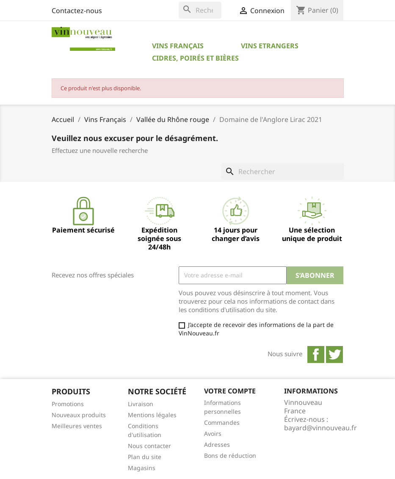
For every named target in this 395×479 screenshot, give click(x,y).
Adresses (217, 444)
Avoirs (212, 433)
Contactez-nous (77, 10)
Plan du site (144, 457)
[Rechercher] (200, 10)
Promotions (68, 404)
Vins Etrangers (269, 45)
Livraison (140, 404)
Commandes (222, 422)
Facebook (315, 354)
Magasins (141, 468)
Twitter (334, 354)
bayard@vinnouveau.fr (320, 427)
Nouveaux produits (79, 415)
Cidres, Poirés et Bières (195, 58)
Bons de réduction (230, 455)
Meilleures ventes (77, 426)
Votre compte (230, 391)
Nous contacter (149, 446)
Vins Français (178, 45)
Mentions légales (152, 415)
